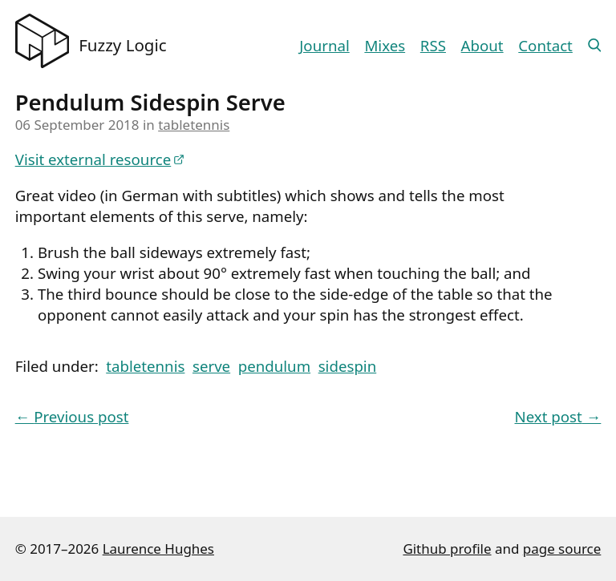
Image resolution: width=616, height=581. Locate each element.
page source (562, 548)
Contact (545, 45)
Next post (558, 416)
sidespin (347, 366)
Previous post (72, 416)
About (482, 45)
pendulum (274, 366)
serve (211, 366)
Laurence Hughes (158, 548)
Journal (324, 45)
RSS (433, 45)
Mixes (384, 45)
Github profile (447, 548)
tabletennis (193, 124)
